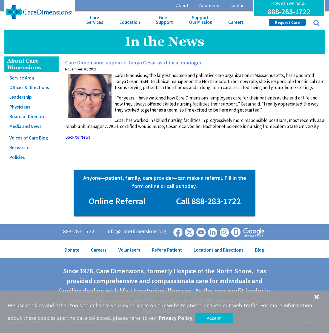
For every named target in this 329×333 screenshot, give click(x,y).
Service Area (21, 78)
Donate (72, 250)
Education (129, 22)
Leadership (20, 97)
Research (18, 147)
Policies (17, 157)
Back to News (77, 137)
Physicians (19, 107)
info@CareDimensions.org (136, 231)
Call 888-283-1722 (208, 201)
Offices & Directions (29, 87)
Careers (236, 22)
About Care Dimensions (24, 64)
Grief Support (164, 20)
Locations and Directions (219, 250)
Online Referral (116, 201)
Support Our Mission (200, 20)
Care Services (94, 20)
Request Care (287, 22)
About (182, 5)
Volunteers (209, 5)
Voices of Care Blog (28, 138)
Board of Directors (28, 116)
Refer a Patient (167, 250)
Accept (214, 318)
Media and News (25, 126)
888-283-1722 (289, 11)
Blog (259, 250)
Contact (238, 5)
